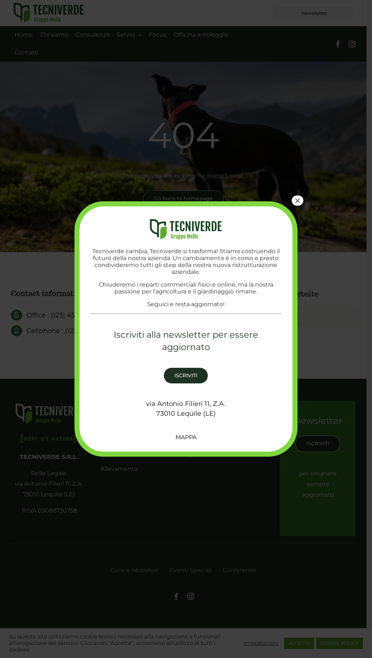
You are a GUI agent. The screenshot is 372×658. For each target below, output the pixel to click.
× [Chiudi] (297, 201)
